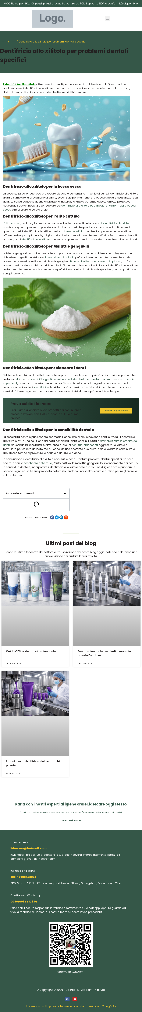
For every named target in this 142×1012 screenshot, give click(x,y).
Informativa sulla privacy (42, 1006)
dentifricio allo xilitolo (36, 239)
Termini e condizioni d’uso (77, 1006)
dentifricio (41, 387)
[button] (107, 18)
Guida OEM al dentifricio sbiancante (31, 651)
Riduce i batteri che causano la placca (95, 261)
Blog (13, 41)
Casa (3, 41)
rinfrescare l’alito (74, 231)
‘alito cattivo (12, 223)
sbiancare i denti (27, 379)
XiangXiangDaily (105, 1006)
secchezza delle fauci (38, 463)
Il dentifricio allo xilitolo (116, 223)
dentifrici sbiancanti (84, 445)
